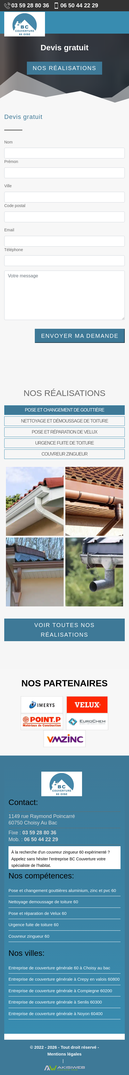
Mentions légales (65, 1054)
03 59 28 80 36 (26, 5)
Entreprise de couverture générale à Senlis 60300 (55, 1002)
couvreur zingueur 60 (65, 852)
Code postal (14, 205)
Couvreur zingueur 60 (28, 936)
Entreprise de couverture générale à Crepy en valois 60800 (64, 979)
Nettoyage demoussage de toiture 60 (43, 901)
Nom (8, 142)
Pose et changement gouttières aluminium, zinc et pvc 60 (62, 890)
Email (9, 230)
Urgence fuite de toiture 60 (33, 924)
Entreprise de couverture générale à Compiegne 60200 (60, 990)
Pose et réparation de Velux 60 (37, 913)
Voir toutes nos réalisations (64, 630)
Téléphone (13, 249)
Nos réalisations (64, 68)
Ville (8, 186)
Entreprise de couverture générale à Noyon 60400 (55, 1013)
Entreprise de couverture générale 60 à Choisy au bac (59, 967)
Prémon (11, 161)
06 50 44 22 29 (75, 5)
